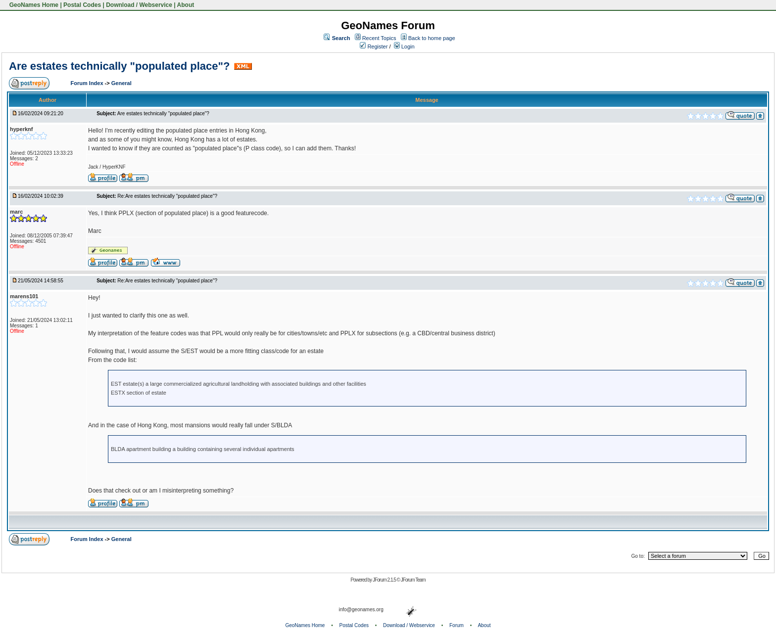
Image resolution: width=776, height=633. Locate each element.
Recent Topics (379, 38)
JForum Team (413, 580)
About (185, 4)
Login (404, 46)
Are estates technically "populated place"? (119, 66)
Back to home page (431, 38)
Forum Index (88, 83)
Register (374, 46)
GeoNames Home (32, 4)
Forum (456, 625)
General (121, 83)
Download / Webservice (139, 4)
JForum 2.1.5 (385, 580)
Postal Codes (82, 4)
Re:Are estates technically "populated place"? (167, 196)
